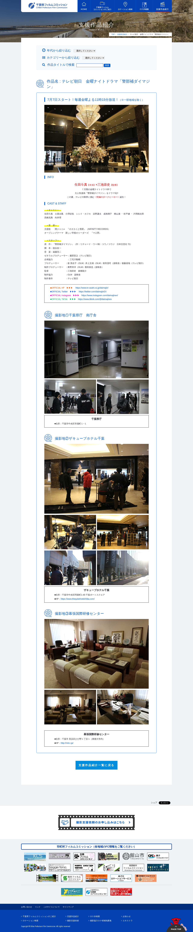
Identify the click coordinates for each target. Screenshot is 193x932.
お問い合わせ (26, 907)
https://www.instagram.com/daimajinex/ (99, 295)
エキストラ (128, 920)
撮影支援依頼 (73, 920)
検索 (107, 65)
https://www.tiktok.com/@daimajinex (95, 299)
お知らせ (127, 916)
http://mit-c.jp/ (67, 743)
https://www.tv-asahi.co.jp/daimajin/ (91, 288)
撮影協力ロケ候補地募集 (101, 920)
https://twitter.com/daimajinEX (93, 291)
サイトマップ (68, 907)
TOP (113, 34)
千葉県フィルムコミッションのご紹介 (39, 916)
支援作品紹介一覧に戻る (96, 765)
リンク (37, 907)
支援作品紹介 (122, 34)
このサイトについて (51, 907)
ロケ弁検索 (95, 916)
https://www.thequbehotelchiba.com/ (78, 599)
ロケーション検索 (30, 920)
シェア (154, 802)
